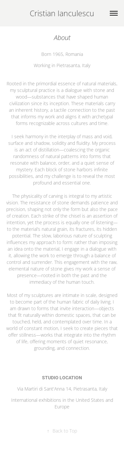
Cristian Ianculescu (62, 13)
